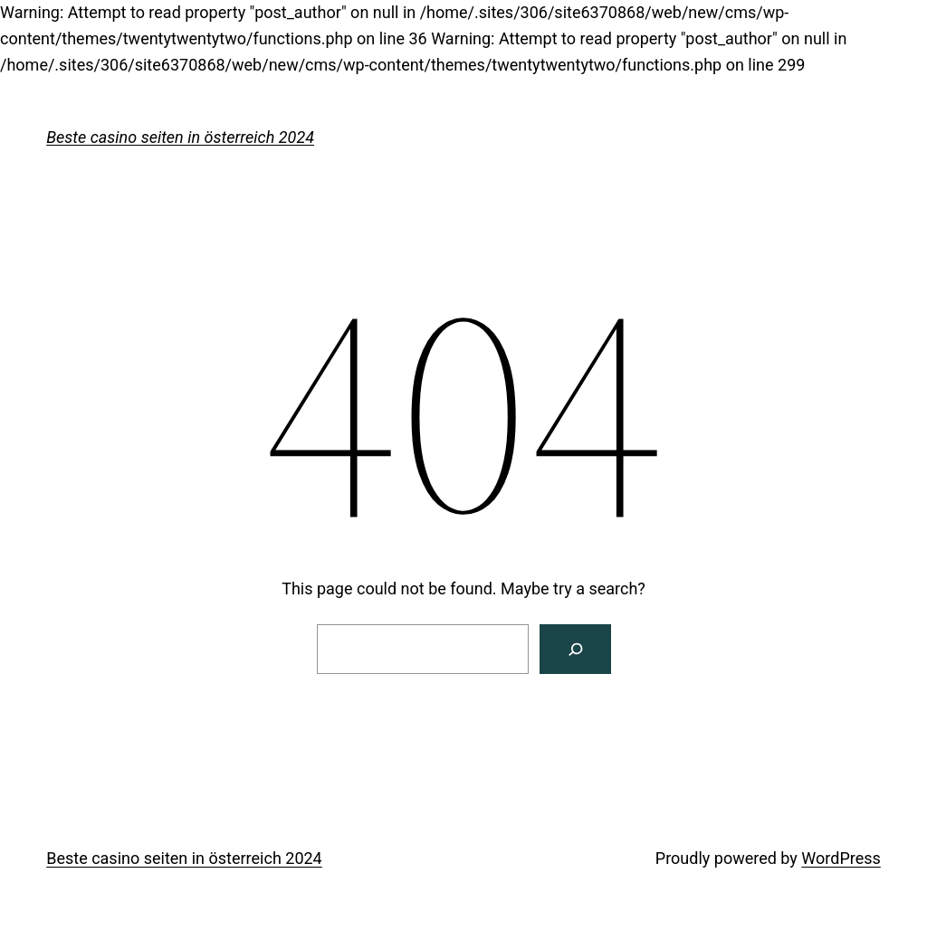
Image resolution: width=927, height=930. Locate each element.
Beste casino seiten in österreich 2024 (180, 137)
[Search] (575, 649)
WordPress (840, 858)
